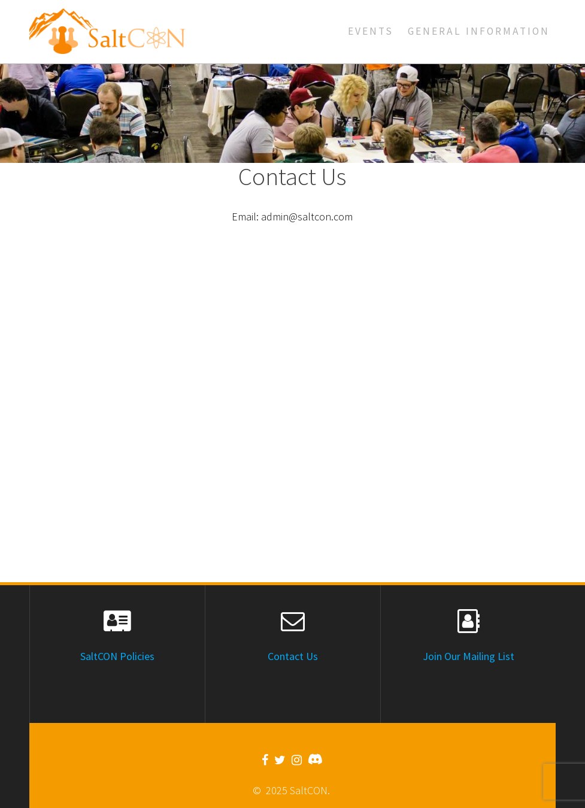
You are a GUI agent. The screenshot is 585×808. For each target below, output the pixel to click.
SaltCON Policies (117, 656)
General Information (479, 31)
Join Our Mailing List (468, 656)
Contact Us (293, 656)
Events (370, 31)
